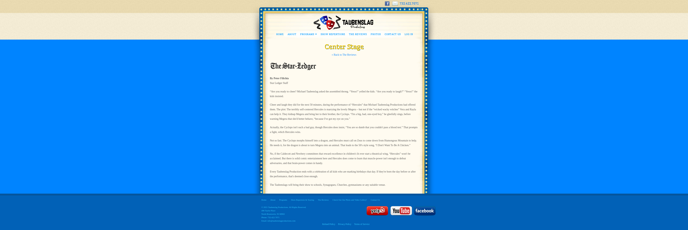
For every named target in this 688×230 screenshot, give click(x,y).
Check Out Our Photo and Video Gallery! (349, 200)
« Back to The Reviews (344, 54)
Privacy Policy (344, 224)
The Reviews (358, 34)
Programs (307, 35)
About (291, 34)
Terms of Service (362, 224)
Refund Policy (328, 224)
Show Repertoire (333, 34)
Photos (376, 34)
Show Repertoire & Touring (302, 200)
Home (280, 34)
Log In (409, 34)
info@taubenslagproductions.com (281, 221)
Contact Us (393, 34)
